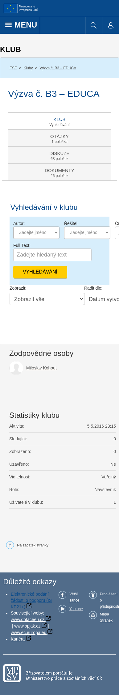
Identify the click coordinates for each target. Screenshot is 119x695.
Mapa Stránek (106, 617)
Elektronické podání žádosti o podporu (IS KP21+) (31, 600)
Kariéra (18, 639)
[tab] (59, 121)
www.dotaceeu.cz (27, 619)
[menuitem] (93, 25)
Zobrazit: (18, 288)
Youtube (76, 609)
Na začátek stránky (32, 545)
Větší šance (74, 597)
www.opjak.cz (27, 626)
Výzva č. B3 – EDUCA (58, 68)
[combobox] (36, 233)
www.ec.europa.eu (28, 632)
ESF (13, 68)
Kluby (28, 68)
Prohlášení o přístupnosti (109, 600)
